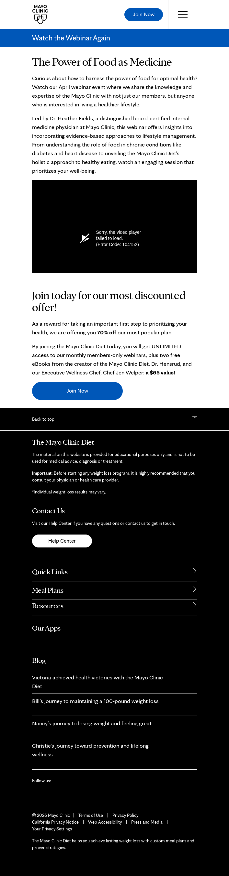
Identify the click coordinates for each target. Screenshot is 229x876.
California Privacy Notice (55, 822)
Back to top (43, 419)
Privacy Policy (125, 815)
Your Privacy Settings (52, 828)
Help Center (62, 540)
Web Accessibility (105, 822)
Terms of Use (90, 815)
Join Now (77, 390)
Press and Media (147, 822)
